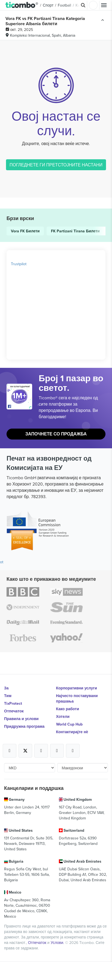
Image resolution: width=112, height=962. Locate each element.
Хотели (63, 716)
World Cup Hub (69, 724)
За (6, 688)
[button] (21, 5)
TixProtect (13, 703)
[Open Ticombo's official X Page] (25, 751)
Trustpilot (18, 264)
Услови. (58, 942)
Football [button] (64, 5)
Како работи (67, 709)
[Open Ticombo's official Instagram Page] (41, 751)
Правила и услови (21, 718)
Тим (7, 695)
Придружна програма (24, 726)
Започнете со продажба (56, 434)
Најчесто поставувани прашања (77, 698)
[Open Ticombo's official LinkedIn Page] (73, 751)
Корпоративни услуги (76, 688)
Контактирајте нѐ (72, 732)
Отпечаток (14, 711)
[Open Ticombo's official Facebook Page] (20, 406)
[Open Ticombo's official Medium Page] (57, 751)
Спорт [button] (48, 5)
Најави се (93, 5)
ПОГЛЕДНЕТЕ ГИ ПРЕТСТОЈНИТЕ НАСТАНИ (56, 165)
